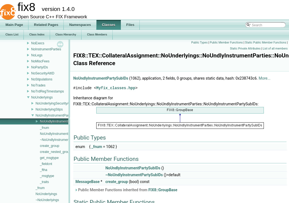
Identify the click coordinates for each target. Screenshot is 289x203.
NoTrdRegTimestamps (47, 91)
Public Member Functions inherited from (126, 190)
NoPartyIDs (39, 67)
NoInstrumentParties (46, 49)
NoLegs (36, 55)
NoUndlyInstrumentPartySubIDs (63, 121)
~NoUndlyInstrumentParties (60, 140)
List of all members (275, 48)
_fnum (44, 128)
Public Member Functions (226, 42)
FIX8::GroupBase (162, 190)
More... (264, 78)
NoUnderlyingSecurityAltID (55, 103)
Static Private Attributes (245, 48)
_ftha (43, 170)
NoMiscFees (40, 61)
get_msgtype (49, 158)
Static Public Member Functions (265, 42)
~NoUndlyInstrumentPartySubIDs (134, 175)
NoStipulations (41, 79)
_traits (44, 182)
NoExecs (37, 43)
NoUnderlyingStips (49, 109)
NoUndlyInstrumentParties (55, 115)
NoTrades (38, 85)
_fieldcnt (46, 164)
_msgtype (47, 176)
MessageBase (87, 181)
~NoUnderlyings (47, 200)
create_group (49, 146)
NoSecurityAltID (42, 73)
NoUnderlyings (42, 97)
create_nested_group (55, 152)
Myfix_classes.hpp (115, 88)
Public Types (199, 42)
